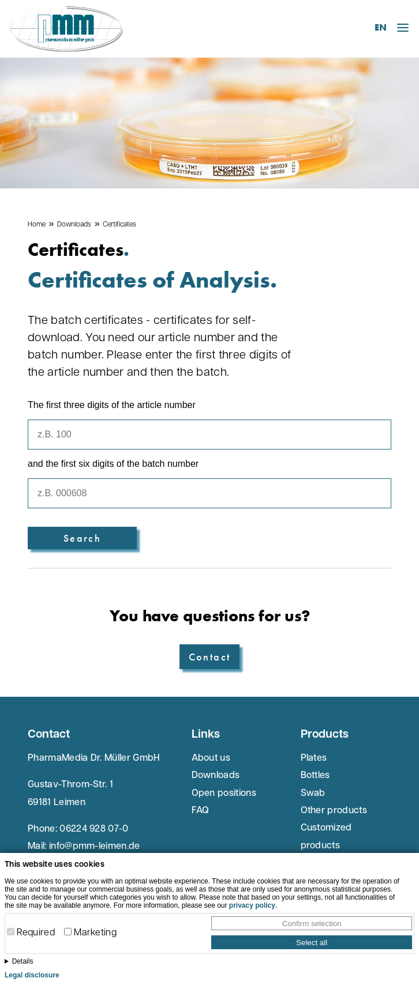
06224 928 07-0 (93, 829)
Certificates (119, 224)
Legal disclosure (32, 975)
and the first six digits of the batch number (113, 464)
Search (82, 538)
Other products (334, 810)
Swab (313, 793)
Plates (314, 758)
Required (36, 933)
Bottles (315, 775)
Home (37, 224)
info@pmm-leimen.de (94, 846)
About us (211, 758)
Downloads (74, 224)
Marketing (95, 933)
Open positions (224, 793)
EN (381, 27)
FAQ (201, 810)
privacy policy (252, 905)
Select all (311, 942)
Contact (210, 656)
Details (22, 961)
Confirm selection (312, 923)
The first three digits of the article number (112, 405)
